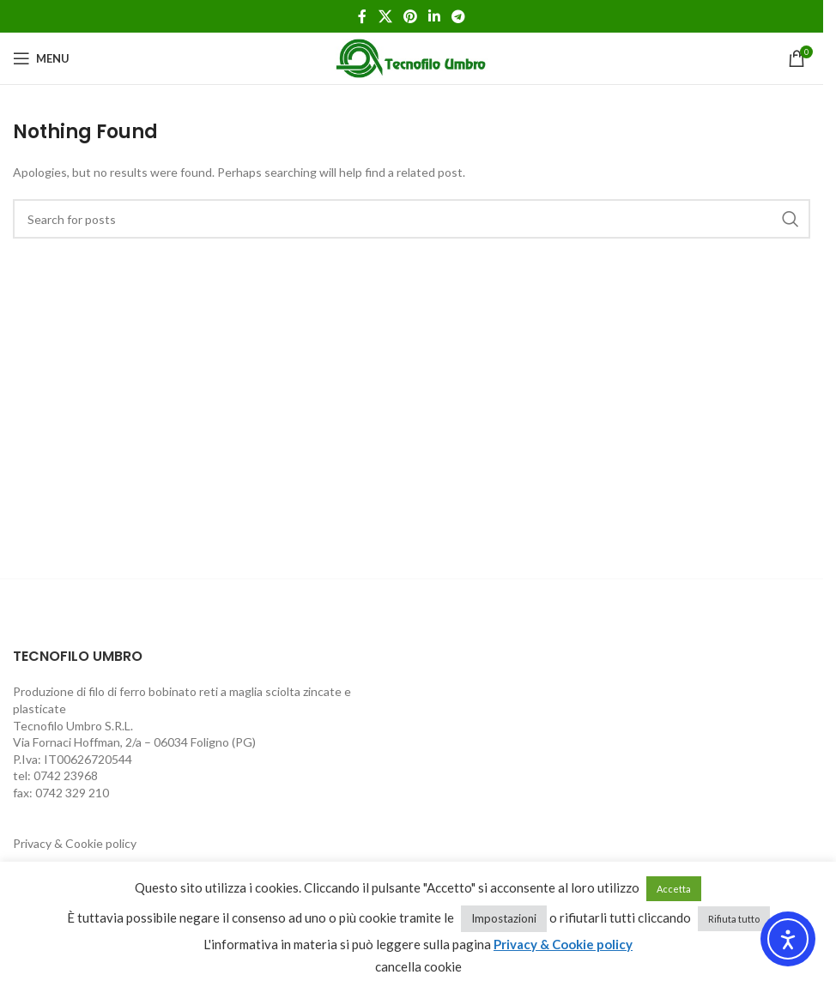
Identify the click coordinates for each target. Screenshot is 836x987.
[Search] (411, 219)
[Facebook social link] (362, 16)
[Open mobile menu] (41, 58)
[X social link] (385, 16)
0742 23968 (65, 775)
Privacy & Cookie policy (74, 843)
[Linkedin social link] (434, 16)
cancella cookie (418, 966)
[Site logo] (411, 57)
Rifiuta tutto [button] (734, 918)
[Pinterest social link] (409, 16)
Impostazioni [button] (503, 918)
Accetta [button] (674, 888)
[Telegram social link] (458, 16)
